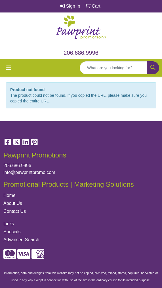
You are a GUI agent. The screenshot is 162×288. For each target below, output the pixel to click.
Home (9, 195)
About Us (12, 203)
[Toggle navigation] (9, 68)
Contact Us (14, 211)
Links (8, 223)
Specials (11, 231)
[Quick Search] (113, 67)
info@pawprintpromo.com (29, 172)
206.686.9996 (81, 53)
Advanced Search (21, 239)
